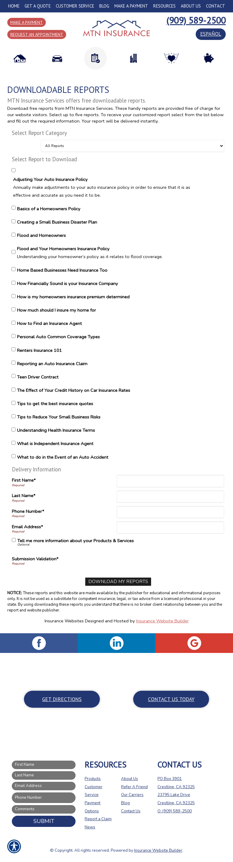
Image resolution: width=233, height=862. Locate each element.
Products (93, 778)
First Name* (24, 480)
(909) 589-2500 (196, 20)
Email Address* (27, 527)
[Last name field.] (44, 775)
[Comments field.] (44, 809)
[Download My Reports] (118, 582)
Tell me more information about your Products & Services (75, 541)
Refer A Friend (134, 786)
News (90, 827)
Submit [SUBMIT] (43, 820)
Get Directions (62, 698)
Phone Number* (28, 511)
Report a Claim (98, 819)
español (210, 34)
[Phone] (170, 512)
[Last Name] (170, 496)
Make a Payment (26, 22)
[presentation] (164, 560)
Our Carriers (132, 795)
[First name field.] (44, 765)
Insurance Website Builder (162, 621)
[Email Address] (170, 527)
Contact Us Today (171, 698)
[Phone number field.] (44, 797)
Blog (125, 802)
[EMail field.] (44, 786)
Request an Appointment (36, 34)
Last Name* (23, 496)
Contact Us (130, 811)
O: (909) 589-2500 (174, 811)
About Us (129, 778)
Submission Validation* (35, 559)
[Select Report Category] (132, 146)
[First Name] (170, 481)
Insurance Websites (64, 621)
